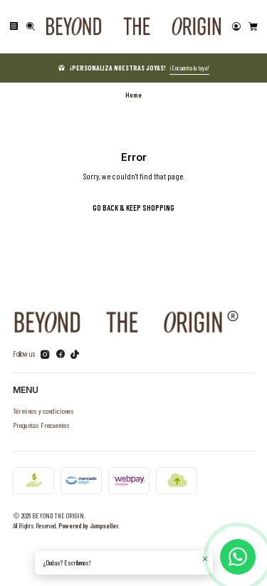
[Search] (30, 27)
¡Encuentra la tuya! (189, 67)
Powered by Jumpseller (88, 525)
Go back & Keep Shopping (133, 207)
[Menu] (13, 27)
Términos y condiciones (43, 410)
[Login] (236, 27)
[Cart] (253, 27)
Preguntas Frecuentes (41, 424)
